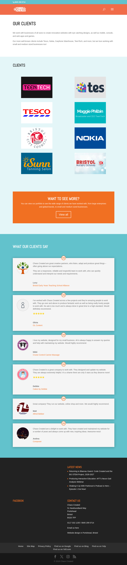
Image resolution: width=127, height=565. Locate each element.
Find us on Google (62, 546)
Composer (37, 441)
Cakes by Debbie (40, 389)
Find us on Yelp (99, 546)
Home (20, 546)
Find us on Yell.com (62, 549)
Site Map (31, 546)
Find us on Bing (81, 546)
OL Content (37, 325)
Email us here (73, 528)
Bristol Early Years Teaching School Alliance (51, 285)
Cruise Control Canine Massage (46, 355)
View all (63, 214)
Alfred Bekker (38, 414)
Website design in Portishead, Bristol (82, 533)
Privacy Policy (44, 546)
